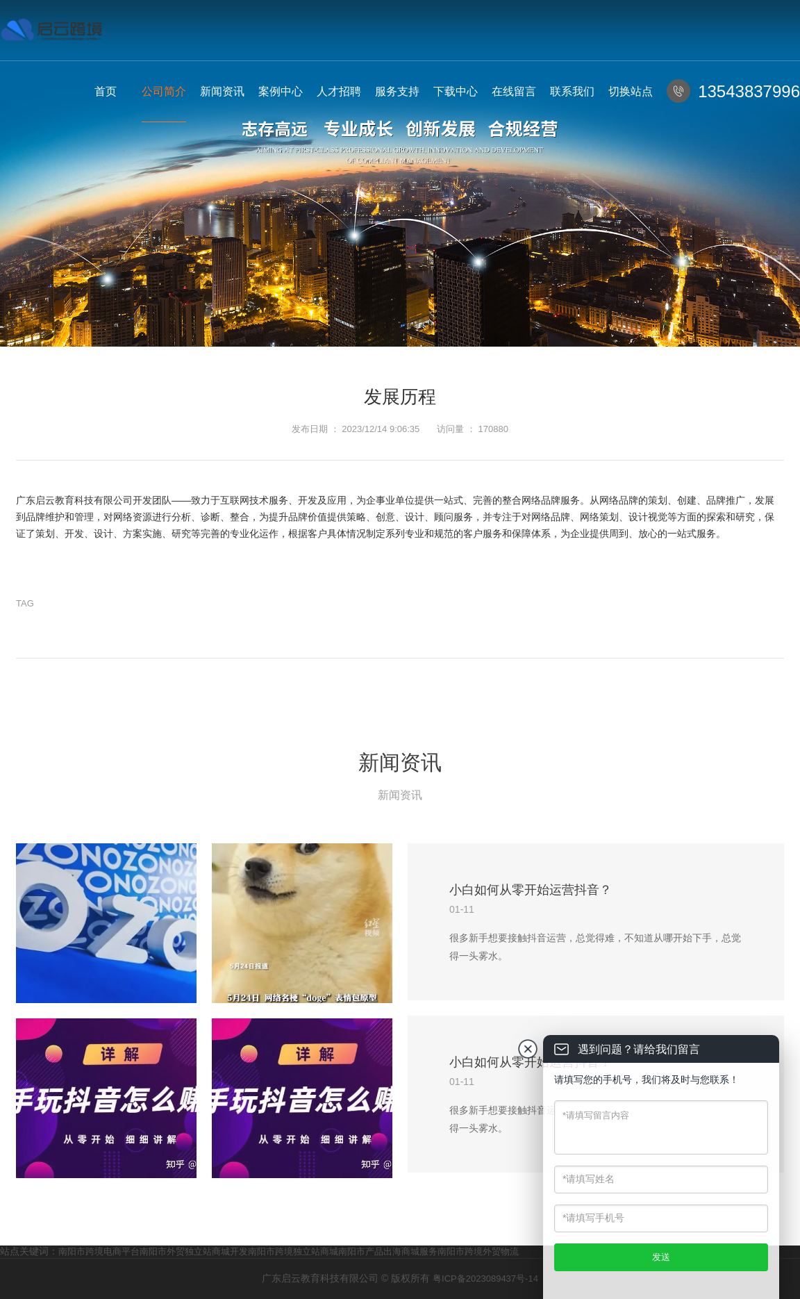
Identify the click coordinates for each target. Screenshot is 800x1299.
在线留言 (514, 91)
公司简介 (164, 91)
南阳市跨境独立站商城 (293, 1251)
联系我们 (572, 91)
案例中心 (280, 91)
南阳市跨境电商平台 (99, 1251)
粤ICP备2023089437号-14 (485, 1278)
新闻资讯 (222, 91)
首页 (105, 91)
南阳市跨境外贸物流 (478, 1251)
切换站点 (630, 91)
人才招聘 (339, 91)
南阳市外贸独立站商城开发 (194, 1251)
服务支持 (397, 91)
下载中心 (455, 91)
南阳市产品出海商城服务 (388, 1251)
